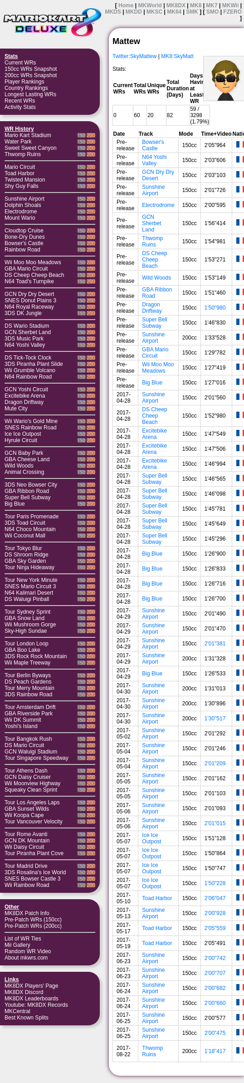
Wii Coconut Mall (25, 535)
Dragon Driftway (24, 402)
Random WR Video (28, 951)
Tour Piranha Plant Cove (34, 853)
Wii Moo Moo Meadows (33, 262)
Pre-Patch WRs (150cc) (33, 919)
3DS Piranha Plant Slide (34, 364)
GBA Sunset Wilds (27, 809)
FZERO (232, 12)
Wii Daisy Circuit (24, 847)
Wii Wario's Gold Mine (31, 421)
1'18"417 (215, 1051)
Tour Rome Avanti (26, 834)
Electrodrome (21, 211)
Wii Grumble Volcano (30, 370)
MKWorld (149, 5)
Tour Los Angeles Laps (32, 802)
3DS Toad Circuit (25, 523)
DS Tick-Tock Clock (28, 357)
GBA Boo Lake (22, 650)
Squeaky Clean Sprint (31, 790)
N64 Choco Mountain (30, 529)
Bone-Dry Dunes (25, 237)
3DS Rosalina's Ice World (35, 872)
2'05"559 (215, 928)
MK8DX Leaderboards (32, 998)
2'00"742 (215, 958)
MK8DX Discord (24, 992)
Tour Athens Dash (26, 771)
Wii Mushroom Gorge (30, 624)
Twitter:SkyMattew (134, 56)
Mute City (16, 408)
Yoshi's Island (21, 726)
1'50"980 (215, 308)
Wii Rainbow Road (27, 885)
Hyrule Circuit (21, 440)
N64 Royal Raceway (29, 307)
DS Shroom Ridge (27, 554)
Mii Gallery (17, 945)
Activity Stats (20, 107)
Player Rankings (24, 82)
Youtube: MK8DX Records (36, 1005)
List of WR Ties (23, 938)
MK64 (174, 12)
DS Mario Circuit (24, 745)
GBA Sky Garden (25, 561)
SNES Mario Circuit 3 (30, 586)
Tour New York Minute (31, 580)
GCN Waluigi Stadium (31, 751)
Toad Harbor (19, 173)
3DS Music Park (24, 338)
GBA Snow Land (24, 618)
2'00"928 (215, 913)
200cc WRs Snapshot (31, 75)
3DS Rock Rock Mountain (36, 656)
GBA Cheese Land (27, 459)
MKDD (134, 12)
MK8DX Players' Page (31, 986)
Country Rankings (26, 88)
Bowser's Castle (24, 243)
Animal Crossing (24, 472)
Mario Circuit (20, 167)
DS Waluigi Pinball (27, 599)
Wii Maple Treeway (27, 663)
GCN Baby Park (24, 453)
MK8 (195, 5)
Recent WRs (20, 101)
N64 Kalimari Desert (29, 593)
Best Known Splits (27, 1017)
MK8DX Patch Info (27, 913)
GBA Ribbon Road (27, 491)
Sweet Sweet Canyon (31, 148)
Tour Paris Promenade (32, 516)
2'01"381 (215, 643)
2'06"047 (215, 898)
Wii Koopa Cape (24, 815)
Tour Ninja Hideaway (29, 567)
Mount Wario (20, 218)
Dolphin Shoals (23, 205)
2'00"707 (215, 973)
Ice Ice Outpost (23, 434)
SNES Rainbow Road (31, 427)
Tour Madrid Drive (26, 866)
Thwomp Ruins (23, 154)
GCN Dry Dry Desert (29, 294)
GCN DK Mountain (27, 840)
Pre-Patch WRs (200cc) (33, 926)
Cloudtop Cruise (24, 230)
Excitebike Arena (25, 396)
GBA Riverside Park (29, 713)
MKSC (154, 12)
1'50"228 (215, 883)
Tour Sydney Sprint (27, 612)
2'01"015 (215, 823)
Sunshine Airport (24, 199)
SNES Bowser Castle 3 (32, 879)
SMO (212, 12)
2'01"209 (215, 763)
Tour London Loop (27, 643)
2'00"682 (215, 988)
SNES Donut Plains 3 (30, 300)
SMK (192, 12)
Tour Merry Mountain (29, 688)
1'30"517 (215, 718)
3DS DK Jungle (23, 313)
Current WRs (20, 62)
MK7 (211, 5)
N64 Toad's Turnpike (29, 281)
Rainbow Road (22, 249)
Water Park (18, 141)
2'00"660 (215, 1003)
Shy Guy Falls (22, 186)
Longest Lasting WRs (30, 94)
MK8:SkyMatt (177, 56)
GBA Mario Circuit (26, 269)
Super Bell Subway (27, 497)
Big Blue (15, 504)
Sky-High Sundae (26, 631)
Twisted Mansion (25, 180)
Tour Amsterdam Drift (30, 707)
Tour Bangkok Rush (28, 739)
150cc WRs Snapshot (31, 69)
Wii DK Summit (23, 720)
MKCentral (17, 1011)
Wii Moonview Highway (32, 783)
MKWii (230, 5)
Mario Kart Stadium (28, 135)
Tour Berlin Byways (28, 675)
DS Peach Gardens (28, 682)
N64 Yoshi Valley (25, 345)
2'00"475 (215, 1033)
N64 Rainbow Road (28, 377)
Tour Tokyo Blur (23, 548)
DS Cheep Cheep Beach (34, 275)
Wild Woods (19, 466)
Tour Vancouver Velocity (34, 821)
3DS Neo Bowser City (31, 485)
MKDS (113, 12)
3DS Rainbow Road (28, 694)
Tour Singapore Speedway (36, 758)
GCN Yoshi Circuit (26, 389)
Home (125, 5)
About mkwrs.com (26, 958)
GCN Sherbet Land (28, 332)
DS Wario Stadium (27, 326)
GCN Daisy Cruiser (28, 777)
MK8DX (175, 5)
